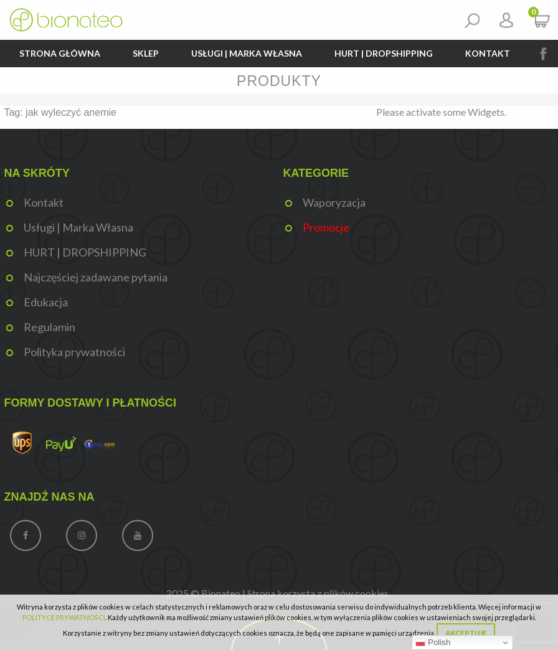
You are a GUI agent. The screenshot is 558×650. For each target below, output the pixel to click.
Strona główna (59, 53)
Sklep (146, 53)
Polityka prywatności (74, 352)
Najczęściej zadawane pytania (96, 277)
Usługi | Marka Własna (246, 53)
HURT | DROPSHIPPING (383, 53)
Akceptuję (465, 633)
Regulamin (49, 327)
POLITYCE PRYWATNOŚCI (63, 617)
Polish (432, 643)
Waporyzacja (334, 202)
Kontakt (487, 53)
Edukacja (46, 302)
